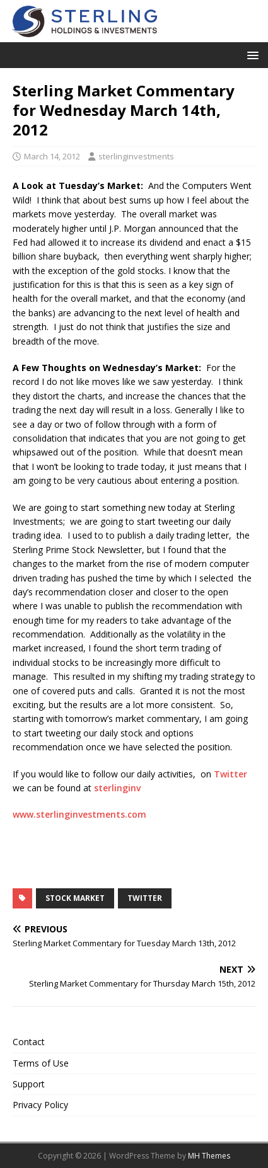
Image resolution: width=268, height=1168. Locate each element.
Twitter (230, 774)
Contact (29, 1042)
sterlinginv (116, 788)
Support (29, 1084)
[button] (250, 54)
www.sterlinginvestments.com (79, 814)
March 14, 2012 (52, 156)
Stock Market (75, 898)
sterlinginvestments (136, 156)
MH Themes (209, 1155)
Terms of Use (41, 1063)
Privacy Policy (40, 1105)
